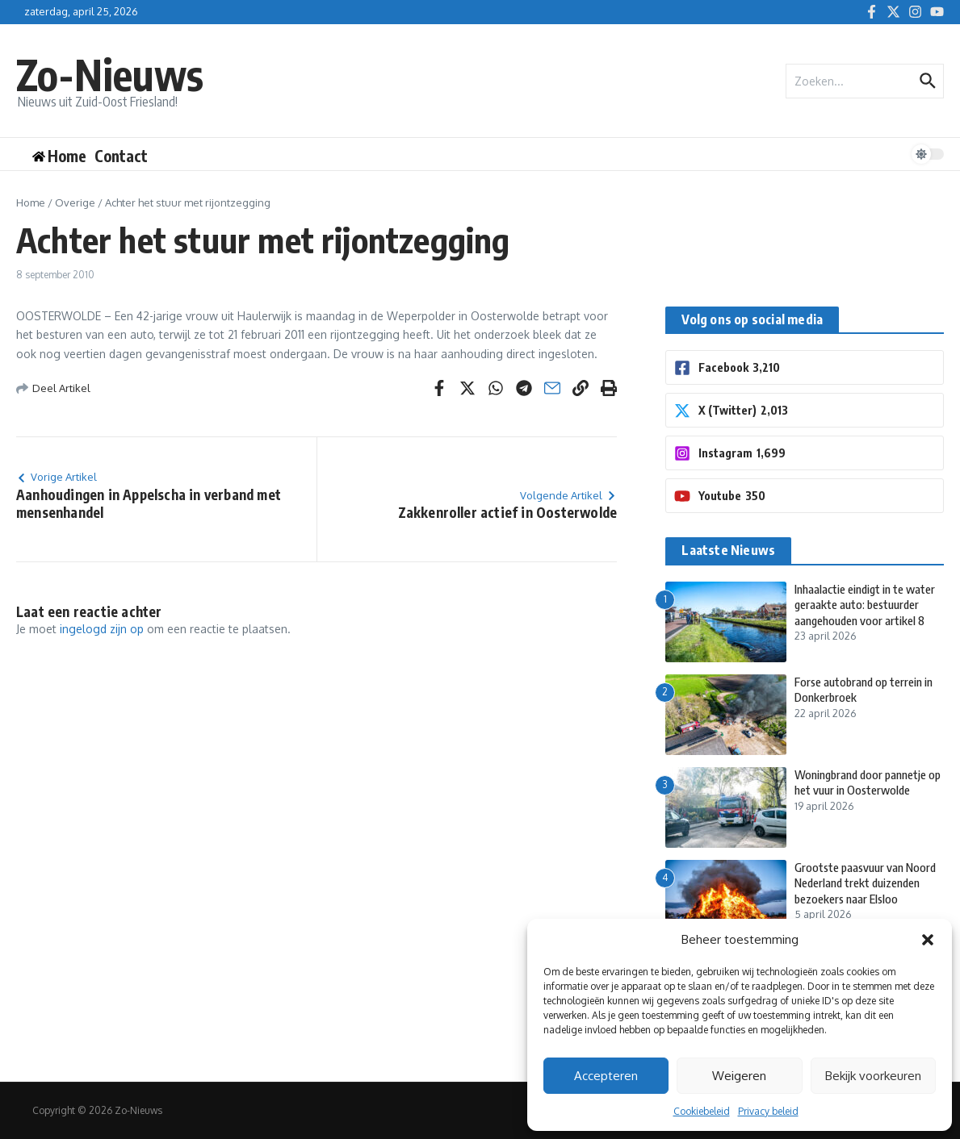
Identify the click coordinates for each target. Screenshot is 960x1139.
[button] (928, 940)
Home (30, 202)
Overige (75, 202)
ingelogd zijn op (102, 629)
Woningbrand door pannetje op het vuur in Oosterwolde (865, 782)
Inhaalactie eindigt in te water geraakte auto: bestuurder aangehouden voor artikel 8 (857, 613)
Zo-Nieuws (111, 74)
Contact (121, 155)
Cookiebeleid (701, 1111)
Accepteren (606, 1075)
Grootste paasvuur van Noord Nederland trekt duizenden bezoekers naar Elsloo (867, 883)
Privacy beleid (768, 1111)
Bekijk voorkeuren (873, 1075)
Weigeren (739, 1075)
